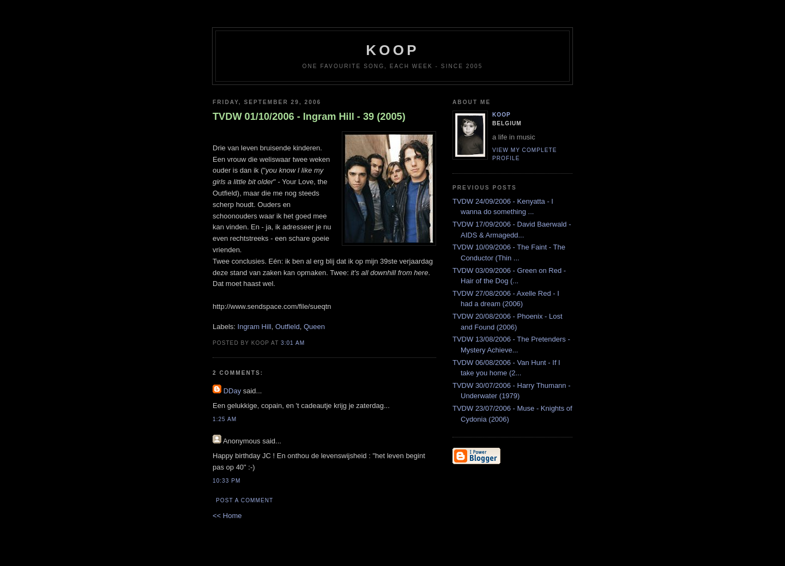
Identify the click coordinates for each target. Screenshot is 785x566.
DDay (232, 391)
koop (392, 50)
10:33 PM (226, 481)
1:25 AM (225, 419)
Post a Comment (244, 500)
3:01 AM (293, 343)
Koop (501, 115)
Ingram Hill (254, 326)
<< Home (227, 516)
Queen (314, 326)
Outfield (287, 326)
